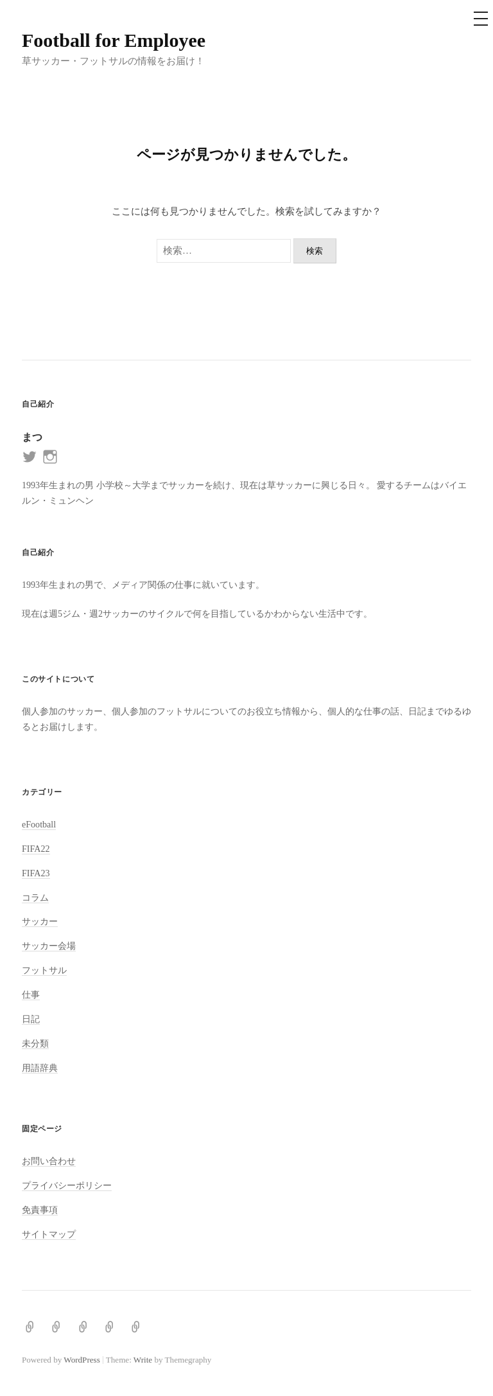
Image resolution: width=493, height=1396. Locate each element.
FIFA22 (36, 849)
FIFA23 (36, 873)
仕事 (31, 994)
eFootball (39, 824)
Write (143, 1360)
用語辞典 (40, 1068)
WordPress (81, 1360)
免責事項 (40, 1210)
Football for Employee (113, 40)
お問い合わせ (49, 1161)
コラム (35, 897)
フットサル (44, 970)
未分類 (35, 1043)
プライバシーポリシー (67, 1185)
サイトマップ (49, 1234)
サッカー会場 (49, 946)
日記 (31, 1019)
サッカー (40, 921)
